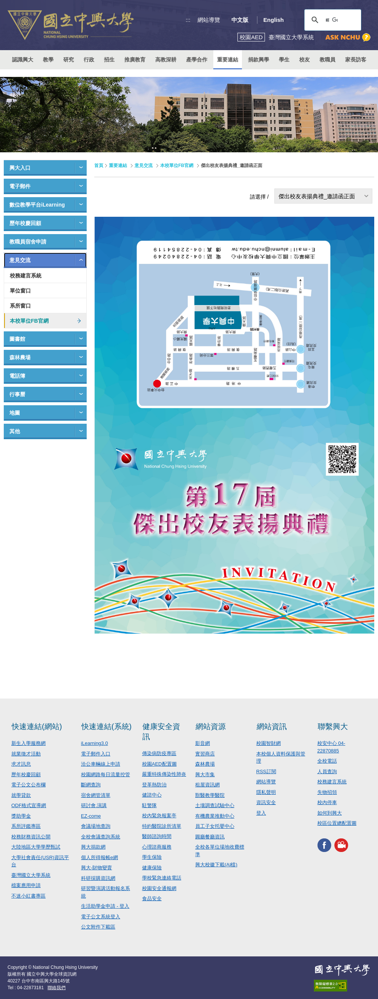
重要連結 (118, 165)
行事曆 (17, 394)
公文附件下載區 (98, 927)
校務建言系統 (25, 276)
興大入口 (20, 168)
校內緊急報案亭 (159, 815)
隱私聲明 (266, 792)
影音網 (202, 743)
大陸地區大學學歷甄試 (35, 847)
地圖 (14, 413)
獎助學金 (21, 816)
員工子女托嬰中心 (214, 826)
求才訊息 (21, 764)
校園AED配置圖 (159, 764)
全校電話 (327, 761)
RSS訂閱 (266, 771)
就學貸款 (21, 795)
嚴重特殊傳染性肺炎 (164, 774)
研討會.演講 (94, 805)
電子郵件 (20, 186)
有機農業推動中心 (214, 816)
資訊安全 (266, 802)
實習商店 (205, 754)
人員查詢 (327, 771)
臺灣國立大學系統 (31, 875)
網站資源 (211, 726)
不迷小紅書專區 (28, 896)
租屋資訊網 (207, 785)
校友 (304, 60)
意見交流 (20, 260)
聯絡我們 (56, 987)
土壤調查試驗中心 (214, 805)
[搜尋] (332, 20)
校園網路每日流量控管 (105, 774)
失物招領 (327, 792)
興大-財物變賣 (96, 867)
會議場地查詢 (95, 826)
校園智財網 (268, 743)
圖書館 (17, 339)
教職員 (327, 60)
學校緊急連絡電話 (161, 878)
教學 (48, 60)
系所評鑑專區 (26, 826)
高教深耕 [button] (165, 60)
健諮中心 (152, 795)
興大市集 (205, 774)
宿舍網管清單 (95, 795)
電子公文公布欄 (28, 785)
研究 (68, 60)
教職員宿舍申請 (27, 242)
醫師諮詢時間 (156, 836)
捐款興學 (258, 60)
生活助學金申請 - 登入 (105, 906)
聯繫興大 (333, 726)
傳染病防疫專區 (159, 753)
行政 (89, 60)
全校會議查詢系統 (100, 837)
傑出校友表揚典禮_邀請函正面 (317, 196)
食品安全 (152, 898)
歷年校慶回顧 (25, 223)
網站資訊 (272, 726)
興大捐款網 (93, 847)
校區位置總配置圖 (337, 823)
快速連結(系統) (106, 726)
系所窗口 (20, 306)
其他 (14, 431)
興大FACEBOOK (324, 845)
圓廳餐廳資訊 (210, 837)
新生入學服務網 (28, 743)
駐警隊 (149, 805)
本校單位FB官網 (29, 321)
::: (188, 20)
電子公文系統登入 (100, 916)
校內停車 (327, 802)
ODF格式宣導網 (28, 805)
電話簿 (17, 376)
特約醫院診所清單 (161, 826)
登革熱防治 (154, 785)
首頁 (98, 165)
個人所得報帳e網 (99, 857)
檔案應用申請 (26, 885)
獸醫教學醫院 (210, 795)
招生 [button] (109, 60)
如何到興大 (329, 813)
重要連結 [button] (227, 60)
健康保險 (152, 867)
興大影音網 (341, 845)
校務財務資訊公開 (31, 837)
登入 (261, 813)
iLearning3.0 (94, 743)
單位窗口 (20, 291)
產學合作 (196, 60)
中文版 (239, 20)
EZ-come (91, 816)
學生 (284, 60)
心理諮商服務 (156, 847)
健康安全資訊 (161, 731)
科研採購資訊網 (98, 878)
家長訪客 (355, 60)
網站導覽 (208, 20)
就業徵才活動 (26, 754)
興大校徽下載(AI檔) (216, 864)
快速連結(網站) (37, 726)
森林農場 (20, 357)
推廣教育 (134, 60)
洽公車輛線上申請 (100, 764)
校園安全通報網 (159, 888)
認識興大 (22, 60)
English (273, 20)
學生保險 (152, 857)
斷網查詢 (91, 785)
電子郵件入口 (95, 754)
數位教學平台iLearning (37, 205)
